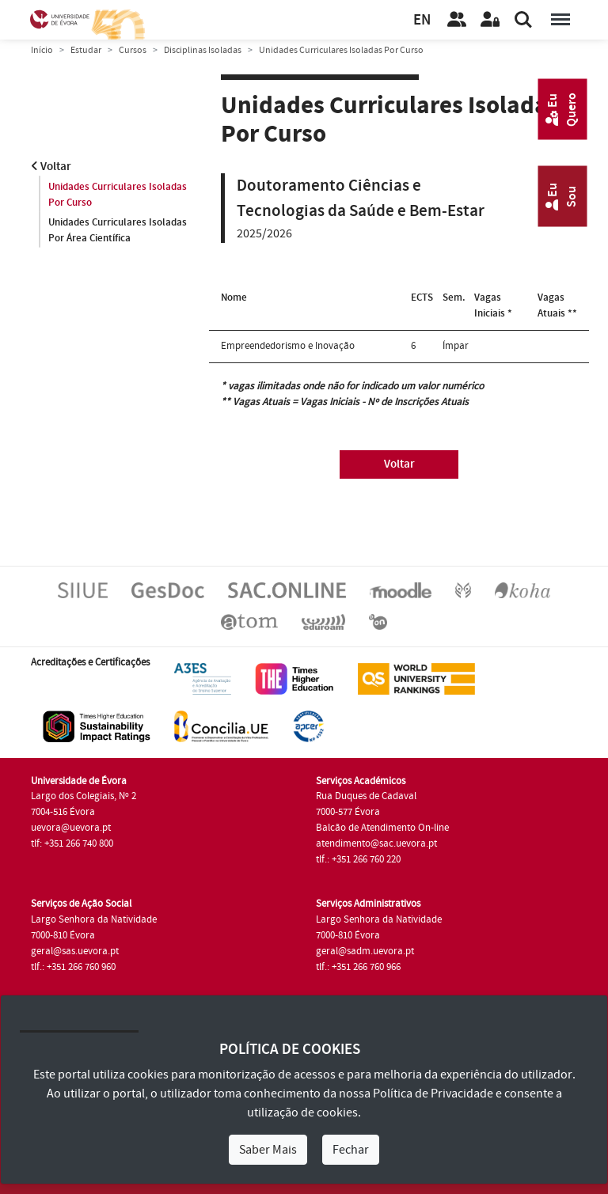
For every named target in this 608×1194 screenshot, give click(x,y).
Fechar (350, 1150)
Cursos (132, 50)
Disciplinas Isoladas (202, 50)
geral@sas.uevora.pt (75, 951)
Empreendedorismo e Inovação (288, 346)
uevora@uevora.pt (71, 828)
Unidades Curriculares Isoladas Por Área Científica (117, 230)
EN (422, 20)
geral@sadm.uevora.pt (365, 951)
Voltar (51, 166)
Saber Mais (268, 1150)
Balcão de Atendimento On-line (382, 828)
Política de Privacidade (433, 1093)
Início (42, 50)
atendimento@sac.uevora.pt (376, 843)
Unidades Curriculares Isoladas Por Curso (117, 195)
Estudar (85, 50)
